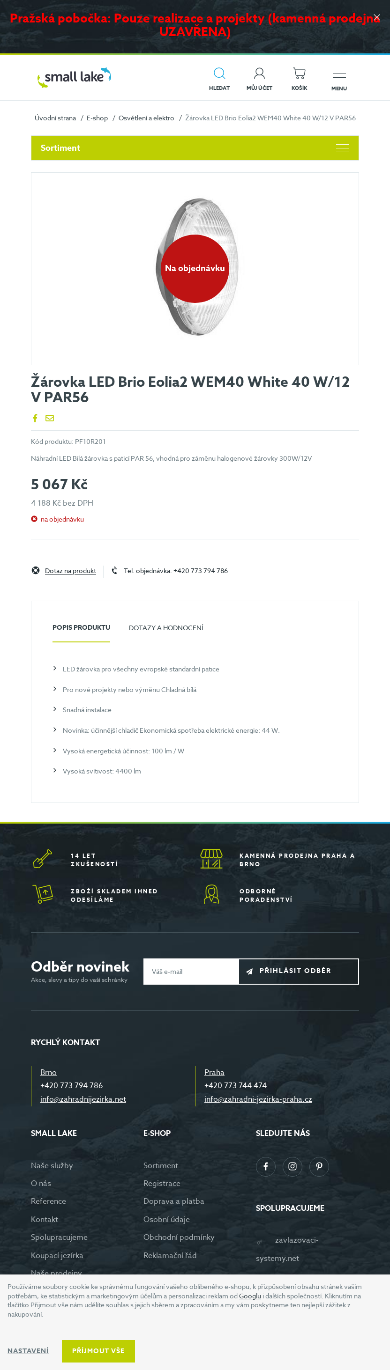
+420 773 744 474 (235, 1085)
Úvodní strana (55, 117)
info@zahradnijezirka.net (83, 1099)
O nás (41, 1183)
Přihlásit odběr (306, 971)
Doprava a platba (173, 1201)
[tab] (81, 631)
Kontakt (44, 1219)
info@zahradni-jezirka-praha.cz (258, 1099)
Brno (48, 1072)
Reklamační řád (170, 1255)
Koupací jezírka (57, 1255)
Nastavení (28, 1351)
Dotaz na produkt (70, 571)
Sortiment (195, 148)
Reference (48, 1201)
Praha (214, 1072)
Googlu (250, 1295)
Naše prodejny (56, 1273)
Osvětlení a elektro (146, 117)
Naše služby (52, 1165)
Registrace (161, 1183)
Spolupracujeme (59, 1237)
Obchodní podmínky (179, 1237)
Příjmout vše (98, 1351)
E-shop (97, 117)
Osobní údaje (166, 1219)
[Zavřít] (376, 19)
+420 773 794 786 (71, 1085)
